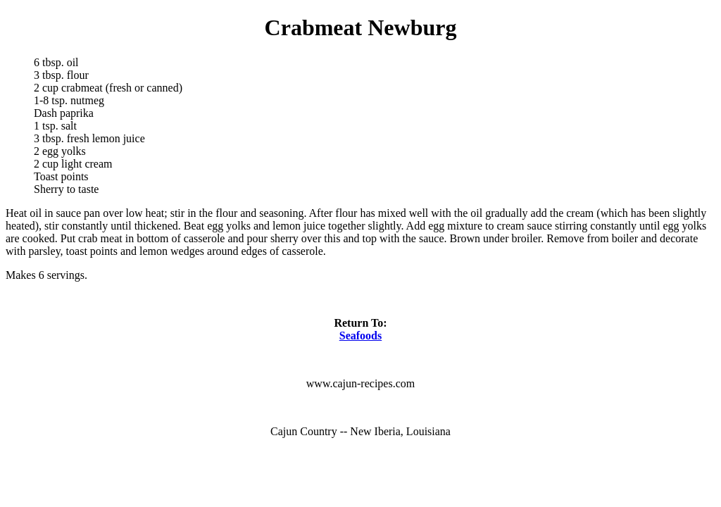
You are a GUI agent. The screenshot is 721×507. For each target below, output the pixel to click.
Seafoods (360, 336)
